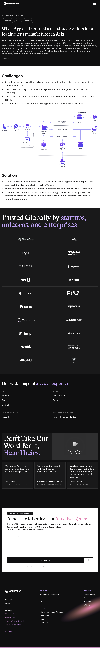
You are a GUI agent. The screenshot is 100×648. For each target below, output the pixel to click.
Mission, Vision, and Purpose (51, 612)
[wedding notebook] (74, 347)
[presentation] (24, 548)
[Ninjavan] (74, 266)
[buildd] (26, 360)
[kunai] (26, 293)
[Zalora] (26, 266)
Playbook (44, 623)
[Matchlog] (74, 320)
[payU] (26, 253)
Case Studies (89, 594)
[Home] (20, 591)
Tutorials (87, 601)
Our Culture (44, 616)
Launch (43, 601)
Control (43, 598)
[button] (94, 3)
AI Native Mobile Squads (50, 594)
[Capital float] (74, 293)
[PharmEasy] (26, 239)
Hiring (42, 619)
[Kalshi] (74, 279)
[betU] (26, 279)
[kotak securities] (74, 253)
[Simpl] (26, 333)
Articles (87, 598)
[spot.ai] (74, 333)
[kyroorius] (74, 306)
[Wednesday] (11, 3)
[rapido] (74, 239)
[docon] (26, 306)
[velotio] (74, 360)
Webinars (87, 605)
